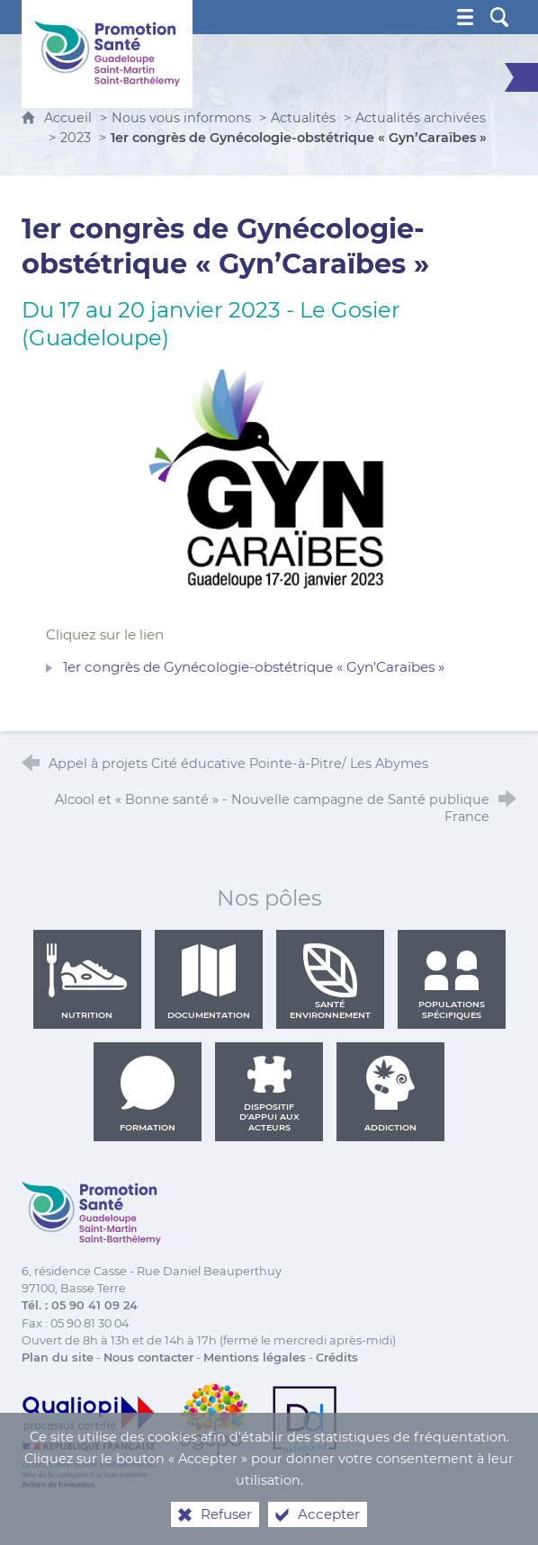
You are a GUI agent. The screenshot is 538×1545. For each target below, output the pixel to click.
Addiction (390, 1093)
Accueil (69, 118)
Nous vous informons (181, 118)
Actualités (303, 118)
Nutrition (87, 981)
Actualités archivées (420, 118)
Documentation (208, 981)
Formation (147, 1093)
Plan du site (58, 1357)
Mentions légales (254, 1357)
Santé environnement (330, 981)
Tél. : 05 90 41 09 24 (80, 1305)
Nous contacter (148, 1357)
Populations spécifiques (451, 981)
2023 (75, 137)
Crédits (337, 1357)
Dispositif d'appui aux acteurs (269, 1093)
